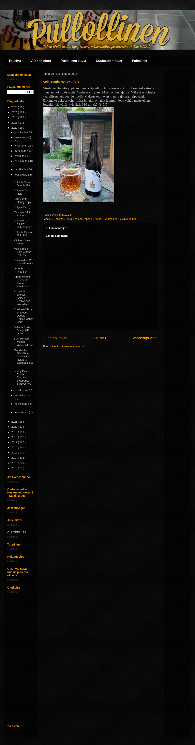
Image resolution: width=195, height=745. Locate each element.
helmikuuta (21, 403)
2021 (14, 421)
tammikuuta (22, 412)
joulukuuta (21, 132)
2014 (14, 457)
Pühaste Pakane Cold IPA (23, 234)
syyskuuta (21, 150)
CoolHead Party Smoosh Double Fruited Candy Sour (23, 315)
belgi (70, 218)
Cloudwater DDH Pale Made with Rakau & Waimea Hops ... (23, 358)
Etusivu (15, 61)
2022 (14, 127)
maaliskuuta (22, 395)
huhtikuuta (21, 390)
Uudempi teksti (55, 338)
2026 (14, 107)
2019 (14, 432)
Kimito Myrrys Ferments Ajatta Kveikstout (22, 281)
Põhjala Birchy (22, 207)
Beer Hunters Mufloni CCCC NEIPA (23, 341)
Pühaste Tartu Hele (22, 192)
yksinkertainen (128, 218)
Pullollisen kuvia (73, 61)
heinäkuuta (21, 161)
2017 (14, 442)
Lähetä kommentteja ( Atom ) (67, 346)
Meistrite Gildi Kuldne (22, 214)
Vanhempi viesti (145, 338)
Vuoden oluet (41, 61)
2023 (14, 122)
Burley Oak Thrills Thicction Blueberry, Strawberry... (23, 377)
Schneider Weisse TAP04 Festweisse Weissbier (22, 298)
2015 (14, 452)
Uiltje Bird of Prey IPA (21, 270)
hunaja (89, 218)
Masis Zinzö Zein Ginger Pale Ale (22, 252)
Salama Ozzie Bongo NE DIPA (22, 330)
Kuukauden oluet (109, 61)
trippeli (99, 218)
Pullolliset (139, 61)
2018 (14, 437)
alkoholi (60, 218)
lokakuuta (21, 145)
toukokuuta (21, 174)
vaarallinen (111, 218)
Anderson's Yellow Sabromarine (23, 223)
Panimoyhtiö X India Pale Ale (23, 262)
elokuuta (20, 155)
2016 (14, 447)
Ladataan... (13, 79)
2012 (14, 468)
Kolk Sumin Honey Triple (23, 200)
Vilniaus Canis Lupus (22, 242)
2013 (14, 462)
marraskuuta (22, 137)
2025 (14, 112)
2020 (14, 426)
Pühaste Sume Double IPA (22, 184)
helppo (79, 218)
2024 (14, 117)
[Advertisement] (20, 659)
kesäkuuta (21, 169)
